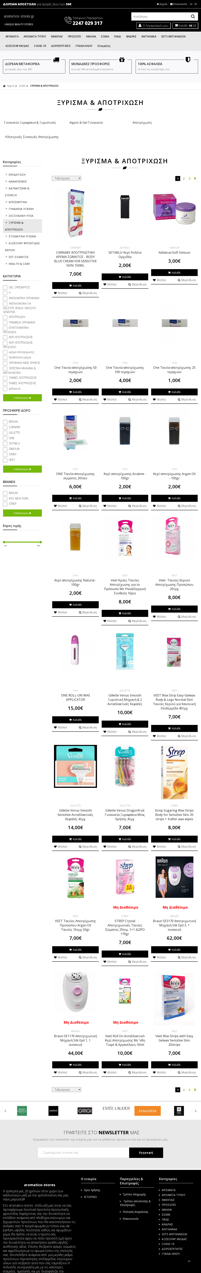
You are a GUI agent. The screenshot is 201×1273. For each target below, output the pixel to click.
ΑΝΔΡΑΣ (131, 36)
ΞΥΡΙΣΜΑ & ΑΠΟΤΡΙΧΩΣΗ (44, 85)
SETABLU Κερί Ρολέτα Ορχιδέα (125, 246)
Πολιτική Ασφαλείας (134, 1203)
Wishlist (60, 284)
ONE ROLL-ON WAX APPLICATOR (75, 689)
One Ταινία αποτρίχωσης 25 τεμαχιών (174, 361)
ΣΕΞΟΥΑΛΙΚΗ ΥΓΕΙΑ (19, 207)
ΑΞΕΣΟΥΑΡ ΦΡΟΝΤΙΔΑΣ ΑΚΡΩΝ (22, 238)
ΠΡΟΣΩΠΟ (74, 36)
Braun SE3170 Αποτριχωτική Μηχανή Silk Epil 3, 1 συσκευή (174, 916)
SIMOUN (14, 440)
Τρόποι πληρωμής (133, 1186)
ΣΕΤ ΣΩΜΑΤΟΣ (17, 248)
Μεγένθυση (88, 284)
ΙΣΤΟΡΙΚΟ (89, 1188)
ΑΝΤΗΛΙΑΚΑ (148, 36)
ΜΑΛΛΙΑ (91, 36)
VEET (12, 451)
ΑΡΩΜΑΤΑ (11, 36)
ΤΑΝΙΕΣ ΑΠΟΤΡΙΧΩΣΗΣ (22, 374)
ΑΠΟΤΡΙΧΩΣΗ (17, 308)
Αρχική (162, 4)
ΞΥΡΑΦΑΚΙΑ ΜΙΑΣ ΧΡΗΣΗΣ (24, 354)
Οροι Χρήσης (90, 1181)
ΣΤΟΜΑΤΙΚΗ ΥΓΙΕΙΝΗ (20, 228)
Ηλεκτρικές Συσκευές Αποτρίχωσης (174, 125)
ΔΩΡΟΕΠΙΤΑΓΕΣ (60, 46)
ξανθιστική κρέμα (20, 349)
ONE (12, 429)
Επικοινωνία (178, 4)
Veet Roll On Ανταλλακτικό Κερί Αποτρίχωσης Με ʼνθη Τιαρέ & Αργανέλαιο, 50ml (125, 1031)
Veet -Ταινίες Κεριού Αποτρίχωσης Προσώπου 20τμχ (174, 575)
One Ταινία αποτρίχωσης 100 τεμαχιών (125, 361)
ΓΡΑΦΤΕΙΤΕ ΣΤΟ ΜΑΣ (102, 1124)
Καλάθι (75, 277)
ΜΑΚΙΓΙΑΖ (57, 36)
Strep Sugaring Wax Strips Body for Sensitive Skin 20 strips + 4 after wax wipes (174, 806)
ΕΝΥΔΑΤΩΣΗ (15, 166)
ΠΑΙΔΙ (117, 36)
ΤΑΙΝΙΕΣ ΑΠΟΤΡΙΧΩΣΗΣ (23, 369)
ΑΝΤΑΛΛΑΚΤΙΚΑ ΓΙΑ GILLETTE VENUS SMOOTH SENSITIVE (19, 299)
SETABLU (14, 435)
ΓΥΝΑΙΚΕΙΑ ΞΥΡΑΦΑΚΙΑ (22, 314)
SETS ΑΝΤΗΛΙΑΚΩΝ (173, 36)
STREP (12, 446)
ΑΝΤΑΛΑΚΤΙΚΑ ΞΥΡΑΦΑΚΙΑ (24, 289)
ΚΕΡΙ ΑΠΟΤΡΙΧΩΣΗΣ (21, 328)
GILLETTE (14, 424)
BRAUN (13, 413)
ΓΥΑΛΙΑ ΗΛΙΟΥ (84, 46)
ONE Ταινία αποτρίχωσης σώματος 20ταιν (75, 467)
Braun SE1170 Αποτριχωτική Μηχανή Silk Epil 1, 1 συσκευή (75, 1031)
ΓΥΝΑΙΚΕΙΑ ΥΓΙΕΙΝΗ (19, 200)
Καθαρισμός (22, 389)
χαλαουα (14, 380)
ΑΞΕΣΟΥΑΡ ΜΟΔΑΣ (17, 46)
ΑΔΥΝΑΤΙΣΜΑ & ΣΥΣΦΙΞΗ (17, 183)
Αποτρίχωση (125, 122)
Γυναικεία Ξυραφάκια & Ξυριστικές (26, 125)
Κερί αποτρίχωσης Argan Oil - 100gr (174, 467)
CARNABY (14, 418)
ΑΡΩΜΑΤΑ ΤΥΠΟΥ (35, 36)
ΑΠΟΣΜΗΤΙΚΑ (16, 193)
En (196, 4)
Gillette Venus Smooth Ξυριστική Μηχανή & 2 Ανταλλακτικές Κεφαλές (124, 691)
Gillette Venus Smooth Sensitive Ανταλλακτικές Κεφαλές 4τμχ (75, 806)
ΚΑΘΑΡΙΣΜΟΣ (16, 173)
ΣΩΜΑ (105, 36)
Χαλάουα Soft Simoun (174, 244)
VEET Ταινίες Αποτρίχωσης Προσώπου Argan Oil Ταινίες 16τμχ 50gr (75, 916)
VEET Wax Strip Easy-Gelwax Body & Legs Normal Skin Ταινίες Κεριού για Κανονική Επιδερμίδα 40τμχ (174, 693)
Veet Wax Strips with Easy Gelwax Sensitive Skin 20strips (174, 1031)
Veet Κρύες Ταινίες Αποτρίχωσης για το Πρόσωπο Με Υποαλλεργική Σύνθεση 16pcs (125, 578)
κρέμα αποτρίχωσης (21, 343)
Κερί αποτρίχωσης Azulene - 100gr (125, 467)
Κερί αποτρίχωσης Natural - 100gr (75, 573)
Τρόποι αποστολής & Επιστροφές (135, 1194)
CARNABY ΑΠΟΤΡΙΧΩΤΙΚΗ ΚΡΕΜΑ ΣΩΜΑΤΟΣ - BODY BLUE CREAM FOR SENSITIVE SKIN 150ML (75, 250)
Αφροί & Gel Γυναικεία (75, 122)
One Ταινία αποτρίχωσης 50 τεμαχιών (75, 361)
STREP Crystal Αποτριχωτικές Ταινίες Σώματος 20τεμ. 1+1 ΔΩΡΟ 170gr (125, 919)
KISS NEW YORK (18, 490)
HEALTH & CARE (17, 255)
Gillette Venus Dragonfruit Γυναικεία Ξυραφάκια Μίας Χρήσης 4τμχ (125, 806)
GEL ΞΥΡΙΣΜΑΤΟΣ (19, 279)
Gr (191, 4)
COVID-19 (40, 46)
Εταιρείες (104, 46)
